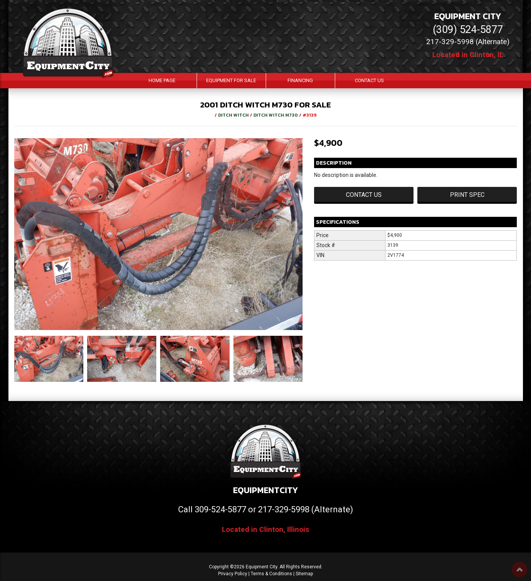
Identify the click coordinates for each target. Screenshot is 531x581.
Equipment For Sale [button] (231, 80)
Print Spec (467, 194)
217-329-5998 (283, 509)
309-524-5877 (220, 509)
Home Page (162, 80)
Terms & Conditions (271, 573)
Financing (300, 80)
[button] (19, 359)
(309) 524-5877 (468, 29)
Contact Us (369, 80)
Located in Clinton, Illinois (265, 529)
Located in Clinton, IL (467, 54)
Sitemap (304, 573)
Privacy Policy (232, 573)
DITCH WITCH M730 (276, 115)
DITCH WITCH (234, 115)
